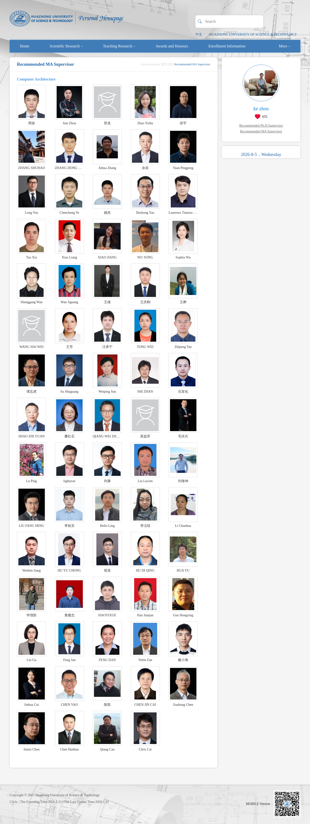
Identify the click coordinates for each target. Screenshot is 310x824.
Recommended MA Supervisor (261, 131)
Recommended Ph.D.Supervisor (261, 125)
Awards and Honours (171, 46)
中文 (198, 34)
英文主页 (167, 64)
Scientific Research (66, 46)
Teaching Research (119, 46)
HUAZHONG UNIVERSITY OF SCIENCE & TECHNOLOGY (253, 34)
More (284, 46)
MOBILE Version (258, 804)
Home (24, 46)
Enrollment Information (227, 46)
